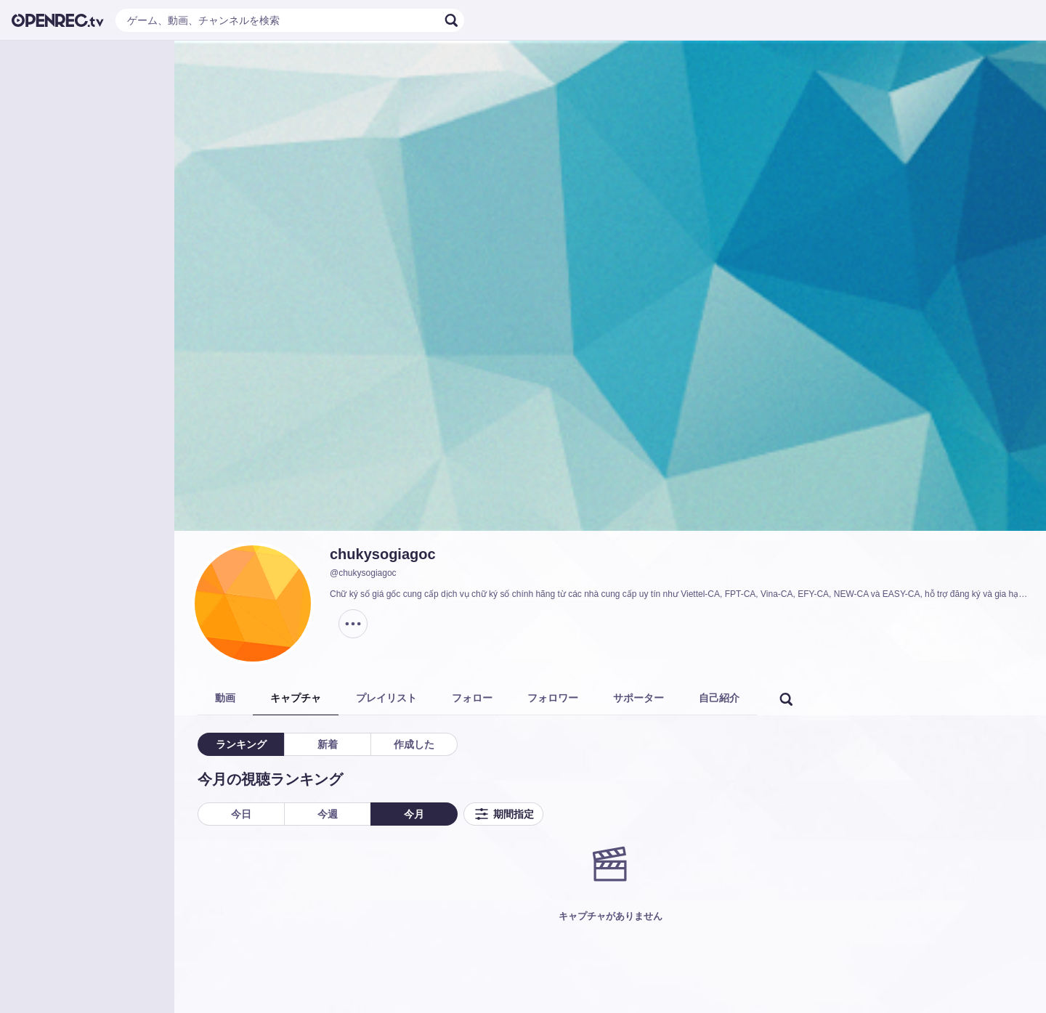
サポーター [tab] (638, 698)
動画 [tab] (225, 698)
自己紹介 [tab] (719, 698)
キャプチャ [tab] (295, 698)
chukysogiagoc (383, 554)
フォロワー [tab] (552, 698)
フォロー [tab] (472, 698)
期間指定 (503, 814)
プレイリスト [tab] (386, 698)
